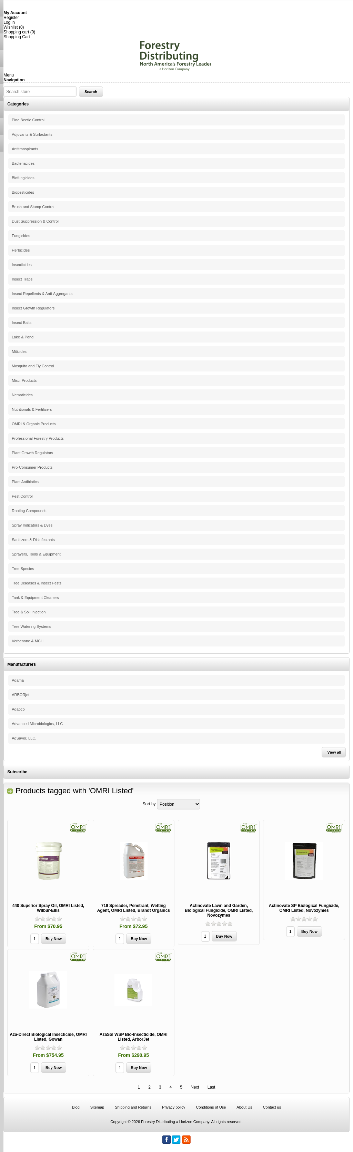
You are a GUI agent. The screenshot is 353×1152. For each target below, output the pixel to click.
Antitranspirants (25, 149)
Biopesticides (23, 192)
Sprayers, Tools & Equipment (36, 554)
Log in (9, 22)
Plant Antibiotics (25, 482)
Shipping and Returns (133, 1107)
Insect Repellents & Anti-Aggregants (42, 294)
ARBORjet (20, 695)
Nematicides (22, 395)
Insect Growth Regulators (33, 308)
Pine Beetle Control (28, 120)
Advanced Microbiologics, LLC (37, 724)
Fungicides (21, 236)
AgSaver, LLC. (24, 738)
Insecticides (21, 265)
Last (211, 1087)
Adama (18, 680)
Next (195, 1087)
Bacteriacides (23, 163)
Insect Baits (21, 322)
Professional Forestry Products (37, 438)
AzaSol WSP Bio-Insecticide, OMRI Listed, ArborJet (134, 1037)
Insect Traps (22, 279)
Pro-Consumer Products (32, 467)
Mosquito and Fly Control (33, 366)
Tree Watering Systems (31, 626)
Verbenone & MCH (27, 641)
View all (334, 752)
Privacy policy (173, 1107)
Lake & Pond (22, 337)
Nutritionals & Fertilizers (32, 409)
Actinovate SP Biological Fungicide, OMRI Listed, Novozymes (304, 908)
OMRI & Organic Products (34, 424)
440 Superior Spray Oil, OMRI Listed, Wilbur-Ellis (48, 908)
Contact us (272, 1107)
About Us (244, 1107)
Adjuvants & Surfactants (32, 134)
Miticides (19, 351)
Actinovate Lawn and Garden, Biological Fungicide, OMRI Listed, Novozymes (219, 910)
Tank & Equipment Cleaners (35, 597)
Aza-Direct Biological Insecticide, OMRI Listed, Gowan (48, 1037)
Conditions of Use (211, 1107)
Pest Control (22, 496)
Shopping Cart (16, 36)
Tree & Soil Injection (29, 612)
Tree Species (23, 569)
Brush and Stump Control (33, 207)
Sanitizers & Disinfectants (33, 540)
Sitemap (97, 1107)
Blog (76, 1107)
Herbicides (21, 250)
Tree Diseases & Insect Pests (36, 583)
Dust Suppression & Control (35, 221)
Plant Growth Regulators (32, 453)
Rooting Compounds (29, 511)
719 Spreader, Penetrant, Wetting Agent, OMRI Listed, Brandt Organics (133, 908)
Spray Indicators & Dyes (32, 525)
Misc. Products (24, 380)
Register (11, 17)
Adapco (18, 709)
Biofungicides (23, 178)
